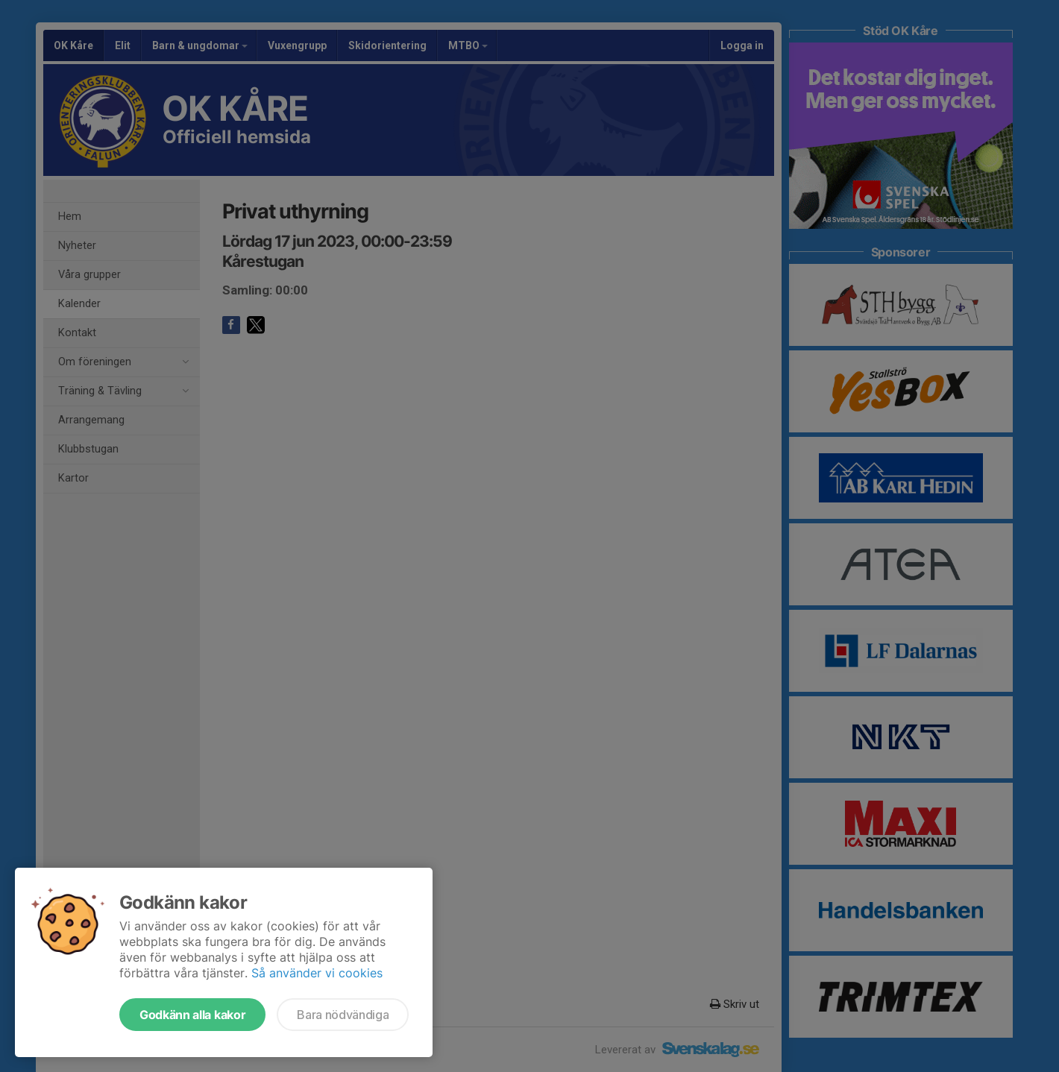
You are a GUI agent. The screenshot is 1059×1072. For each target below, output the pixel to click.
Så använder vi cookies (317, 972)
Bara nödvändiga (343, 1014)
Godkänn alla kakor (192, 1014)
